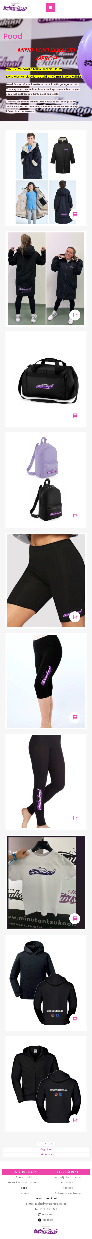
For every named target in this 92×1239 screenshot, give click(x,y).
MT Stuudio (67, 1182)
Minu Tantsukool (46, 1231)
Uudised (24, 1193)
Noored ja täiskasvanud (68, 1177)
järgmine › (46, 1149)
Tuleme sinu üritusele (68, 1193)
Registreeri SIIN (24, 1172)
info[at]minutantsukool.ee (51, 1204)
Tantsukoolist (24, 1177)
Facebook (46, 1220)
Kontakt (68, 1188)
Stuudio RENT (68, 1172)
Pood (24, 1188)
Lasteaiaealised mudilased (24, 1182)
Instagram (46, 1214)
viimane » (46, 1154)
